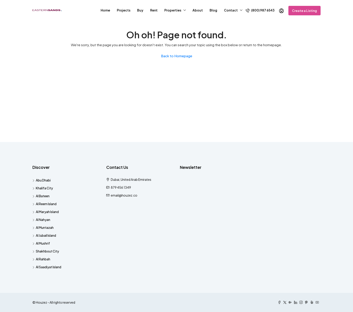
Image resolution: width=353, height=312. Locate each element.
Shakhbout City (47, 251)
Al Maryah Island (47, 212)
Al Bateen (43, 196)
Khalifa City (44, 188)
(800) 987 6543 (260, 10)
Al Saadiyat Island (48, 267)
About (197, 10)
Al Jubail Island (46, 235)
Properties (172, 10)
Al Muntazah (45, 227)
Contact (231, 10)
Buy (140, 10)
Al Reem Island (46, 204)
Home (105, 10)
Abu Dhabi (43, 180)
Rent (154, 10)
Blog (213, 10)
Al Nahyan (43, 220)
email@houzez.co (124, 195)
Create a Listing (304, 11)
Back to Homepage (176, 56)
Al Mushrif (43, 243)
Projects (123, 10)
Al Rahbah (43, 259)
